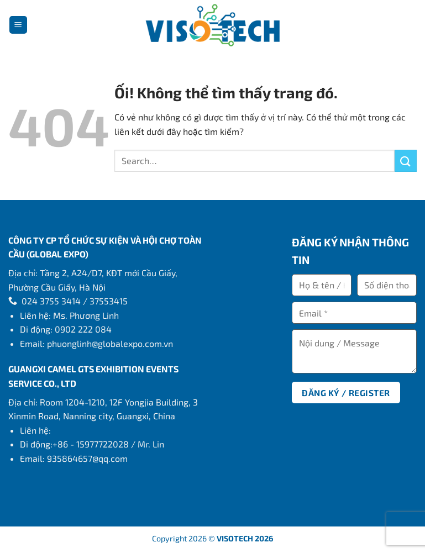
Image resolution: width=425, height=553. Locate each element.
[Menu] (18, 25)
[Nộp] (406, 160)
